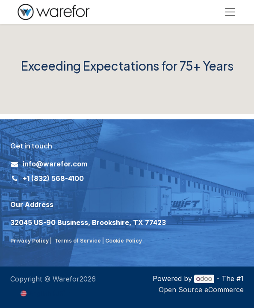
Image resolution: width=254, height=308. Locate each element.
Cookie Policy (124, 240)
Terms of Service (77, 240)
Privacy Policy (29, 240)
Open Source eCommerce (201, 289)
